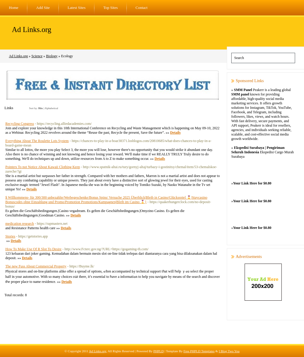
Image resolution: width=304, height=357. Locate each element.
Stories (10, 236)
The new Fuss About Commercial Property (35, 266)
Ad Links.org (31, 30)
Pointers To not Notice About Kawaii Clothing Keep (42, 167)
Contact (142, 7)
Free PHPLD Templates (199, 351)
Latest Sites (77, 7)
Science (36, 56)
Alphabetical (51, 108)
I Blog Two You (229, 351)
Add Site (43, 7)
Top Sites (110, 7)
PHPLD (158, 351)
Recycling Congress (19, 124)
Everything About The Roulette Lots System (37, 141)
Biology (52, 56)
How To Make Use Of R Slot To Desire (33, 249)
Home (13, 7)
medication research (19, 223)
